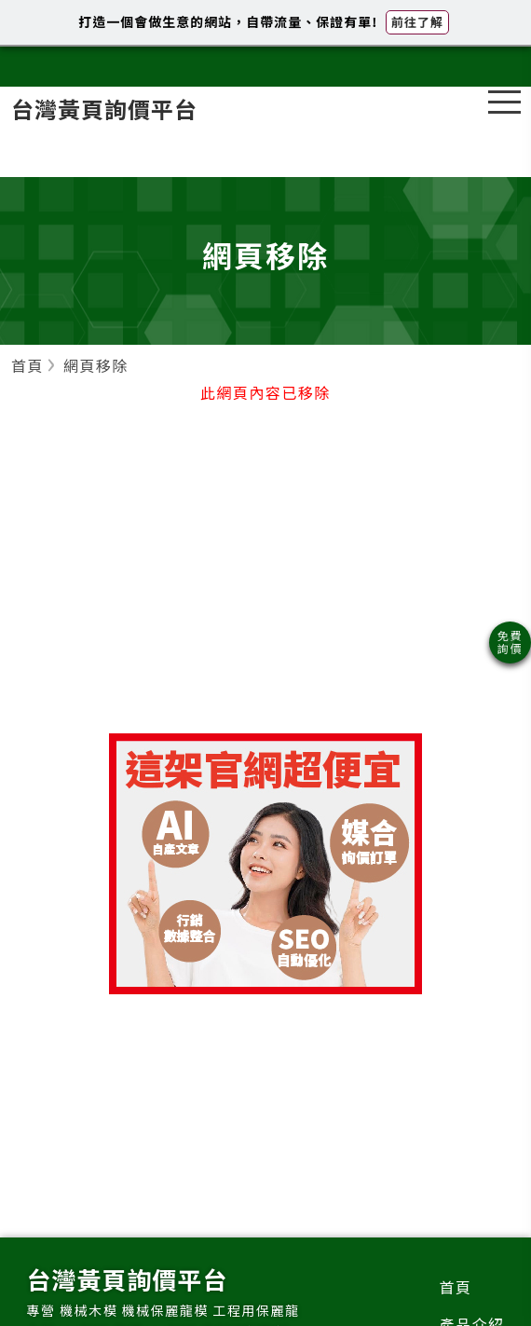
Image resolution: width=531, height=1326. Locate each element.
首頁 (455, 1287)
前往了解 (417, 22)
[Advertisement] (265, 584)
